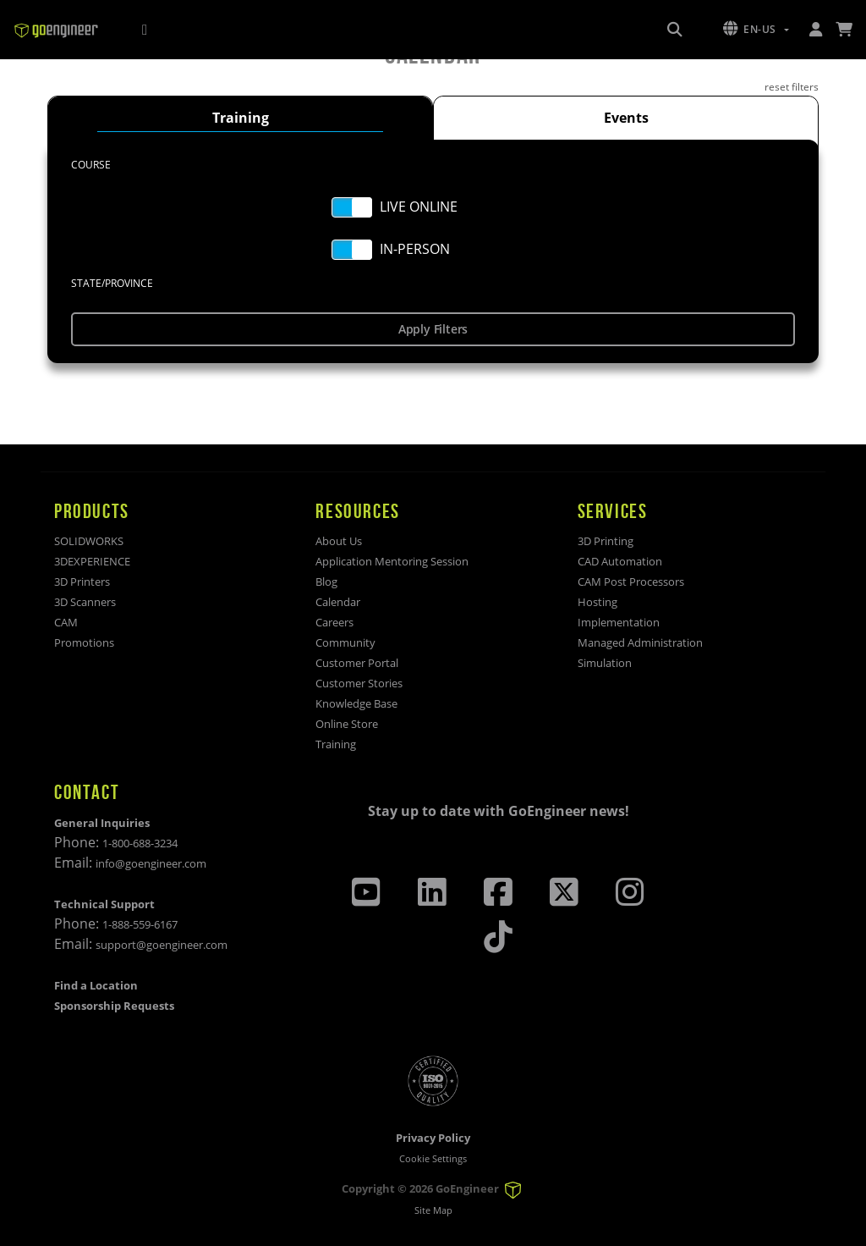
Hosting (597, 601)
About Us (338, 541)
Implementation (619, 622)
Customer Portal (356, 662)
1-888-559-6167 (140, 924)
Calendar (337, 601)
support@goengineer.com (161, 944)
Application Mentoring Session (392, 561)
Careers (334, 622)
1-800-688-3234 (140, 843)
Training (240, 117)
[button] (756, 30)
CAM (66, 622)
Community (345, 642)
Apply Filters (433, 329)
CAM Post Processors (631, 581)
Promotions (84, 642)
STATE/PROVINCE (112, 283)
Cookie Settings (433, 1158)
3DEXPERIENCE (92, 561)
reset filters (792, 87)
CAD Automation (620, 561)
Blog (326, 581)
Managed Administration (640, 642)
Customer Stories (359, 683)
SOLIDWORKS (88, 541)
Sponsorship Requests (114, 1005)
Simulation (605, 662)
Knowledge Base (356, 703)
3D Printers (82, 581)
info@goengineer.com (151, 863)
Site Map (433, 1210)
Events (626, 117)
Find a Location (96, 985)
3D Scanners (85, 601)
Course (91, 164)
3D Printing (605, 541)
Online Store (346, 723)
